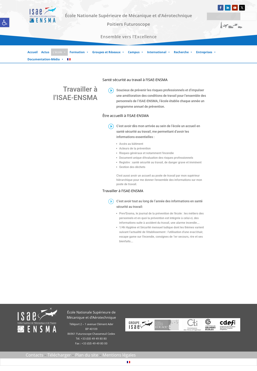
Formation (79, 52)
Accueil (32, 52)
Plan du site (86, 355)
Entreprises (206, 52)
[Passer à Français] (128, 362)
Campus (135, 52)
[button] (4, 22)
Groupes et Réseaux (108, 52)
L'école (59, 52)
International (158, 52)
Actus (45, 52)
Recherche (183, 52)
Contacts (34, 355)
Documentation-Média (45, 59)
